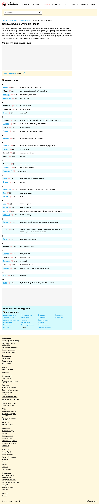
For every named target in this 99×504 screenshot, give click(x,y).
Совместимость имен (10, 397)
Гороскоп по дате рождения (8, 393)
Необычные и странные (25, 319)
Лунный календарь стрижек (9, 414)
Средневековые (43, 325)
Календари (25, 4)
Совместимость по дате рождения (10, 400)
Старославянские (44, 327)
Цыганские (59, 317)
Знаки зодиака (7, 378)
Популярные (25, 322)
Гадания (83, 4)
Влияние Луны (7, 424)
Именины (5, 372)
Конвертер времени (9, 443)
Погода (4, 433)
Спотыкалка (6, 469)
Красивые (6, 327)
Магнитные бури (8, 431)
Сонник (92, 4)
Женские (12, 73)
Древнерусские (8, 317)
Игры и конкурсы (8, 487)
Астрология (56, 4)
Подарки (5, 489)
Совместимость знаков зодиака (10, 382)
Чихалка (5, 459)
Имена (46, 4)
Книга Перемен (7, 454)
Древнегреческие (9, 315)
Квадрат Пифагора (9, 457)
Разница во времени (9, 441)
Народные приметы (9, 480)
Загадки (5, 485)
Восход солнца (7, 436)
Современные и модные (43, 321)
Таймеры (5, 446)
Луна (65, 4)
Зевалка (5, 467)
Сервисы (74, 4)
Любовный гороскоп (9, 387)
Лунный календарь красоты (9, 419)
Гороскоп (5, 385)
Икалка (4, 464)
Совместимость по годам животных (9, 404)
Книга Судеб (6, 452)
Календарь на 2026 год (10, 341)
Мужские (20, 73)
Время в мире (7, 438)
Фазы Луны (6, 422)
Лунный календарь (9, 411)
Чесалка (5, 462)
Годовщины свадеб (9, 352)
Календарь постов (8, 350)
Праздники (36, 4)
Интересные (7, 322)
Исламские (7, 325)
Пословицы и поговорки (10, 482)
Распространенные (27, 325)
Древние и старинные (11, 320)
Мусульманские (26, 315)
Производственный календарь (9, 344)
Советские (41, 317)
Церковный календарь (10, 347)
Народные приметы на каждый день (10, 476)
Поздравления (7, 361)
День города (6, 363)
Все (5, 73)
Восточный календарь (10, 390)
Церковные (59, 315)
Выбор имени (7, 370)
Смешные (41, 315)
